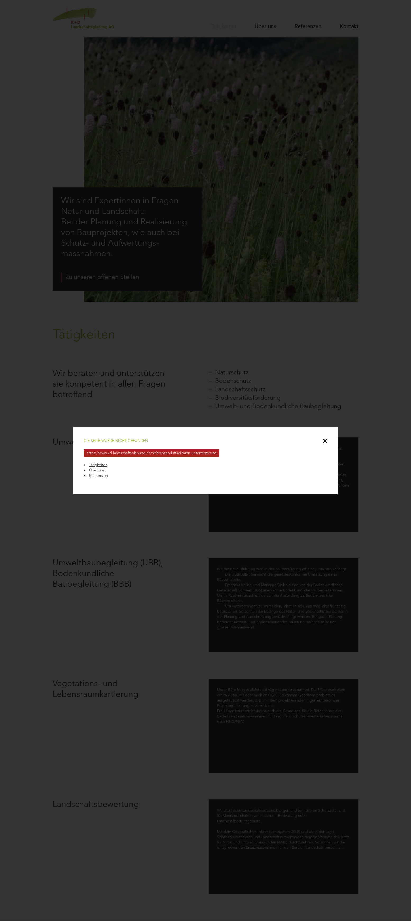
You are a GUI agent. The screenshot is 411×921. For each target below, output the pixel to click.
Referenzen (98, 476)
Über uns (96, 470)
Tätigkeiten (98, 465)
